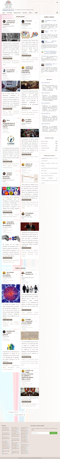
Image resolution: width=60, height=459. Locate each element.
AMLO (23, 57)
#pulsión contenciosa (27, 254)
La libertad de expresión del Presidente (9, 22)
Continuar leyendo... (7, 58)
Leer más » (53, 28)
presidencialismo (6, 62)
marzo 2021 (14, 432)
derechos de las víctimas (32, 361)
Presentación (9, 12)
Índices (31, 12)
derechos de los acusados (28, 363)
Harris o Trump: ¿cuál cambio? (50, 31)
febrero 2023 (5, 444)
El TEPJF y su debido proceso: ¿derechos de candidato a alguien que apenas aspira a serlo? (27, 374)
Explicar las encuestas (28, 165)
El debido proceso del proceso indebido (27, 321)
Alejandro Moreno (26, 202)
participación (16, 113)
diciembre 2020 (14, 434)
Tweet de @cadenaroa (45, 82)
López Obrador (29, 314)
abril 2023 (4, 442)
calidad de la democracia (8, 260)
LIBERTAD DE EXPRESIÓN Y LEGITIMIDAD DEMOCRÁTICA (27, 69)
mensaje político (34, 59)
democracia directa (7, 113)
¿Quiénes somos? (17, 12)
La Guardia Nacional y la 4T (27, 274)
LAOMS (36, 12)
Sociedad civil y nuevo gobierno (9, 333)
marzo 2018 (23, 439)
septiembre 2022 (6, 451)
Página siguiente (20, 414)
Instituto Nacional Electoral (11, 214)
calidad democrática (13, 111)
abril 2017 (23, 450)
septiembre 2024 (6, 434)
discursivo (27, 156)
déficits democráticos (8, 367)
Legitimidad (5, 324)
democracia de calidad (27, 112)
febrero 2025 (5, 429)
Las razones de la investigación (8, 274)
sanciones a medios (29, 114)
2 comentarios (24, 330)
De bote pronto (5, 30)
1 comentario (30, 28)
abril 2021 (13, 430)
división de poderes (7, 60)
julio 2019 (23, 429)
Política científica (14, 324)
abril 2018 (23, 437)
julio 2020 (13, 444)
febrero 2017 (24, 453)
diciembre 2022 (5, 447)
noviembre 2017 (24, 442)
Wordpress (39, 457)
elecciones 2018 (28, 406)
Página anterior (13, 412)
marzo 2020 (14, 445)
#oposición (24, 252)
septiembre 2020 (15, 440)
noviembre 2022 (5, 448)
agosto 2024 (5, 437)
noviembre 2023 (5, 438)
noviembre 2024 (5, 430)
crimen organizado (27, 312)
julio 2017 (23, 447)
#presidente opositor (33, 252)
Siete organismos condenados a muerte (50, 41)
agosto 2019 (24, 427)
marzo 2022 (14, 427)
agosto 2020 (14, 443)
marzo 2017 (23, 451)
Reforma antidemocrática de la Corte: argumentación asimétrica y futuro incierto (50, 52)
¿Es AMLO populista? (28, 120)
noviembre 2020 (15, 436)
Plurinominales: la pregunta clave (50, 21)
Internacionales (44, 145)
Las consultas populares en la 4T (9, 71)
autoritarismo (25, 110)
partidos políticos (13, 216)
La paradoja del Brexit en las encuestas (8, 223)
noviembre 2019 (15, 448)
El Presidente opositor (29, 214)
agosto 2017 (24, 446)
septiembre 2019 (15, 452)
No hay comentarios (6, 31)
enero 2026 (4, 427)
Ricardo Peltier (44, 168)
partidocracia (6, 216)
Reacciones (25, 12)
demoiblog (34, 404)
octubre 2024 (5, 433)
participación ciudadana (8, 115)
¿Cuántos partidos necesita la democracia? (7, 175)
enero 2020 (14, 447)
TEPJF (34, 406)
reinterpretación (29, 61)
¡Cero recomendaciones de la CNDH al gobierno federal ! (9, 123)
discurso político (25, 59)
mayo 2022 (4, 453)
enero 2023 (4, 445)
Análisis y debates (6, 280)
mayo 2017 (23, 449)
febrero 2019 (24, 430)
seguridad (35, 314)
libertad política (15, 60)
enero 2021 (14, 433)
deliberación (35, 110)
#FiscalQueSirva (15, 365)
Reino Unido (11, 262)
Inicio (4, 12)
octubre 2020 (14, 438)
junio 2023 (4, 441)
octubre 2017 (24, 444)
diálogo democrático (32, 57)
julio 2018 (23, 434)
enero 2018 (23, 440)
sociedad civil (5, 325)
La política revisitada (45, 148)
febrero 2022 (14, 429)
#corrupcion (5, 365)
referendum (5, 262)
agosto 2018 (24, 433)
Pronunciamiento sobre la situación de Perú (50, 64)
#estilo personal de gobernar (30, 250)
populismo (24, 158)
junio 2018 (23, 436)
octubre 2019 (14, 451)
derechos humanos (12, 165)
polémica (24, 61)
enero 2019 (23, 432)
